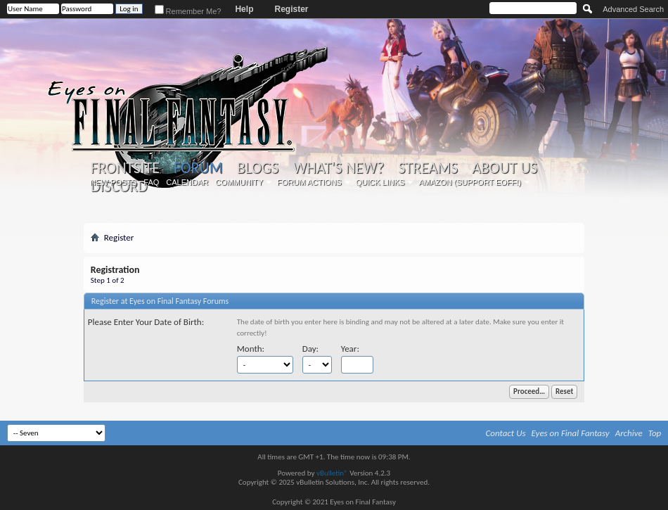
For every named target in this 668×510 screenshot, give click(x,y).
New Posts (113, 182)
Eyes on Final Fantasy (571, 433)
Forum (198, 167)
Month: (250, 348)
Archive (629, 433)
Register (291, 9)
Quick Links (380, 182)
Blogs (257, 168)
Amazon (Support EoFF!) (469, 182)
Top (655, 433)
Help (244, 9)
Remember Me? (188, 11)
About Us (504, 168)
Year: (350, 348)
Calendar (187, 182)
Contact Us (506, 433)
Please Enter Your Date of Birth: (146, 322)
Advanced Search (633, 9)
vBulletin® (332, 473)
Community (239, 182)
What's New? (338, 168)
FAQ (151, 182)
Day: (310, 348)
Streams (428, 168)
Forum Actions (309, 182)
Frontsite (125, 168)
